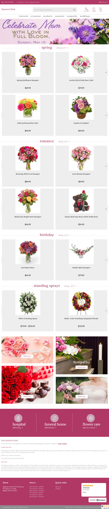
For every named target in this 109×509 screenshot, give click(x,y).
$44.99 (28, 130)
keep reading (62, 444)
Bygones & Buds (8, 9)
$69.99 (28, 88)
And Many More (27, 268)
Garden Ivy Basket (81, 123)
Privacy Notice (79, 507)
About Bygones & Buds (9, 440)
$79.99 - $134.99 (28, 326)
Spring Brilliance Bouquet (28, 80)
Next (106, 72)
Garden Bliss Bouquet (81, 268)
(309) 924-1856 (8, 2)
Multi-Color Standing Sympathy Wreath (81, 319)
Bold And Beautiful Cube (27, 123)
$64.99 (28, 224)
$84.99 (28, 181)
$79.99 (81, 275)
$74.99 (81, 88)
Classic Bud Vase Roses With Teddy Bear (81, 217)
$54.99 (81, 224)
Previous (3, 72)
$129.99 (81, 326)
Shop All (61, 48)
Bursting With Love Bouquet (28, 174)
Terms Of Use (69, 507)
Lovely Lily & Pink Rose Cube (81, 80)
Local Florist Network (91, 507)
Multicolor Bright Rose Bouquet (27, 217)
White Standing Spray (28, 319)
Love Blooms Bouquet (81, 174)
